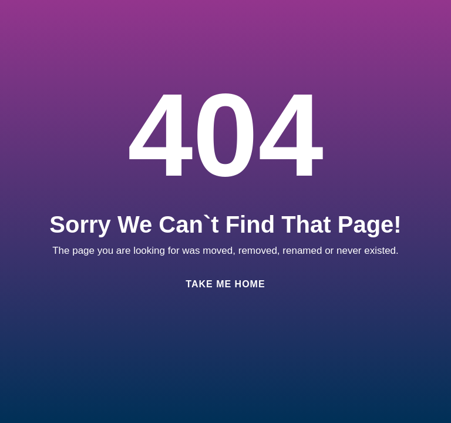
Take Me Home (225, 284)
